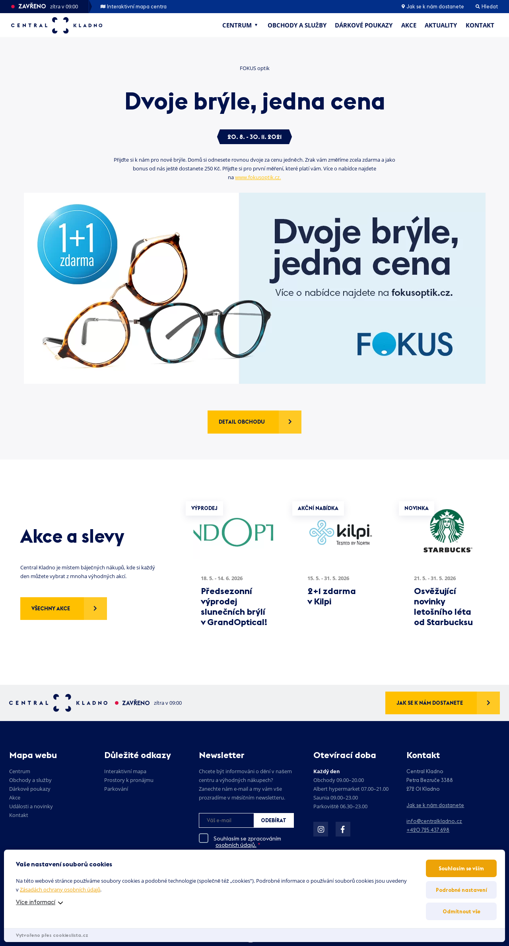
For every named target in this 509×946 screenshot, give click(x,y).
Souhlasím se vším (461, 868)
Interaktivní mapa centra (134, 6)
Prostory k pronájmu (128, 780)
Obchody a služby (297, 25)
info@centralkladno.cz (434, 821)
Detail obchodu (242, 421)
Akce (408, 25)
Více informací (35, 902)
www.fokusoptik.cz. (258, 177)
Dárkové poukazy (363, 25)
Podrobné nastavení (461, 890)
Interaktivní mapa (125, 771)
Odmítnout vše (461, 911)
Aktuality (441, 25)
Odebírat (273, 820)
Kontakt (480, 25)
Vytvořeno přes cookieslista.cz (52, 935)
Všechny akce (50, 608)
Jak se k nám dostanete (433, 6)
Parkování (116, 788)
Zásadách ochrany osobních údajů (60, 889)
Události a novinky (31, 806)
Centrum (237, 25)
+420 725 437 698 (427, 830)
